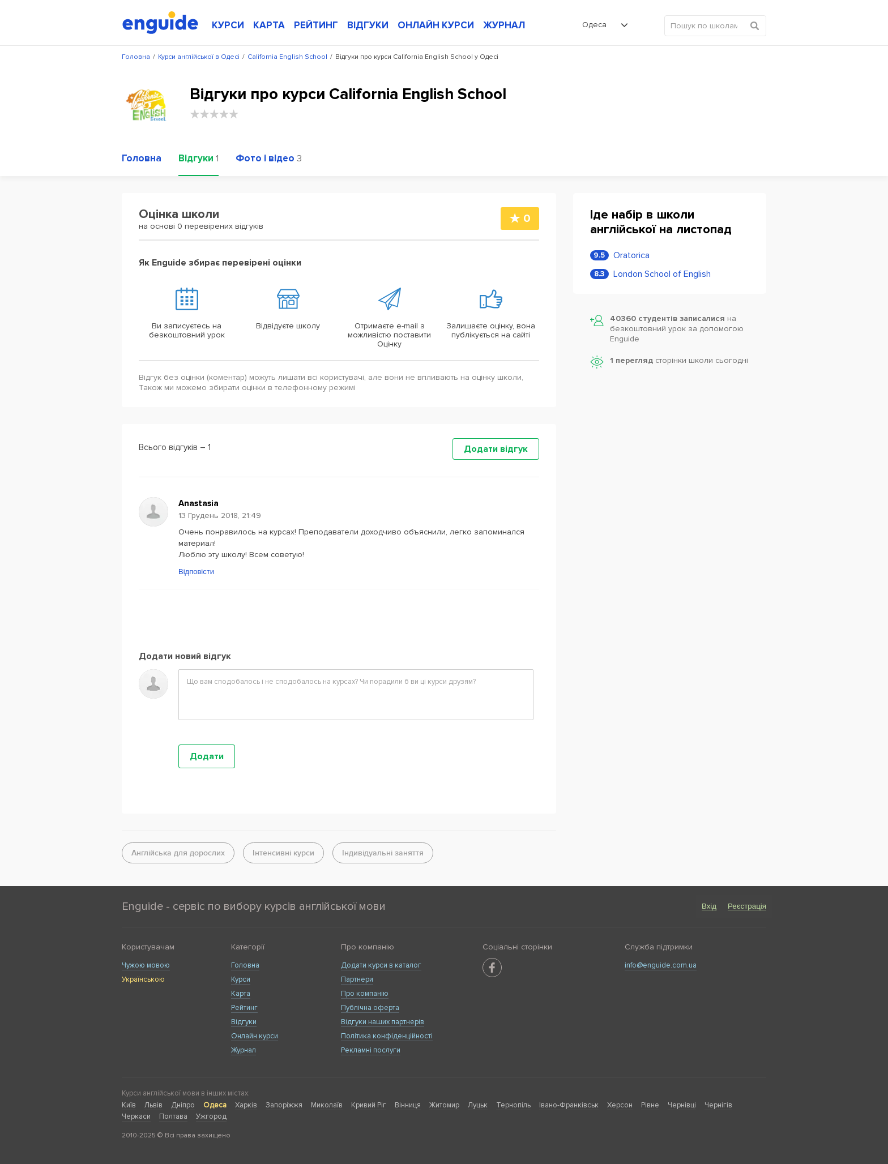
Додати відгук (496, 449)
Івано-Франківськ (569, 1105)
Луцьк (478, 1105)
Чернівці (682, 1105)
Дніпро (183, 1105)
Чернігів (718, 1105)
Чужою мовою (146, 965)
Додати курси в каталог (381, 965)
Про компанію (364, 993)
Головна (245, 965)
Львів (153, 1105)
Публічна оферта (370, 1007)
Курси (240, 979)
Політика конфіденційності (387, 1036)
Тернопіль (513, 1105)
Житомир (444, 1105)
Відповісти (196, 571)
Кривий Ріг (368, 1105)
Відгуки (244, 1021)
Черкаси (136, 1116)
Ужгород (211, 1116)
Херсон (620, 1105)
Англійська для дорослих (178, 853)
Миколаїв (327, 1105)
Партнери (357, 979)
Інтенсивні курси (283, 853)
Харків (246, 1105)
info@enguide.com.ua (661, 965)
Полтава (173, 1116)
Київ (129, 1105)
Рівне (650, 1105)
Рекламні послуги (370, 1050)
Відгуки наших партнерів (382, 1021)
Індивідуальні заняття (383, 853)
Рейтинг (244, 1007)
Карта (240, 993)
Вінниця (408, 1105)
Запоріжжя (284, 1105)
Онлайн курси (254, 1036)
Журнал (243, 1050)
